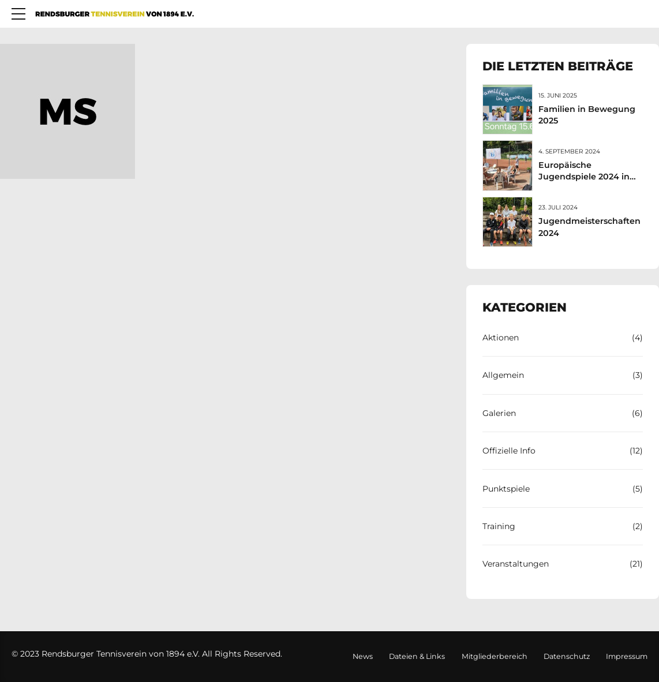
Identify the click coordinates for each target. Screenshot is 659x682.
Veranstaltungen (515, 564)
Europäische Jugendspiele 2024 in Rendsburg (584, 176)
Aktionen (500, 337)
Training (498, 526)
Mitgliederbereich (494, 656)
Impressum (626, 656)
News (363, 656)
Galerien (499, 413)
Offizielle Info (509, 450)
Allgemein (503, 375)
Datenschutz (567, 656)
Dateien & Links (417, 656)
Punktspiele (506, 489)
